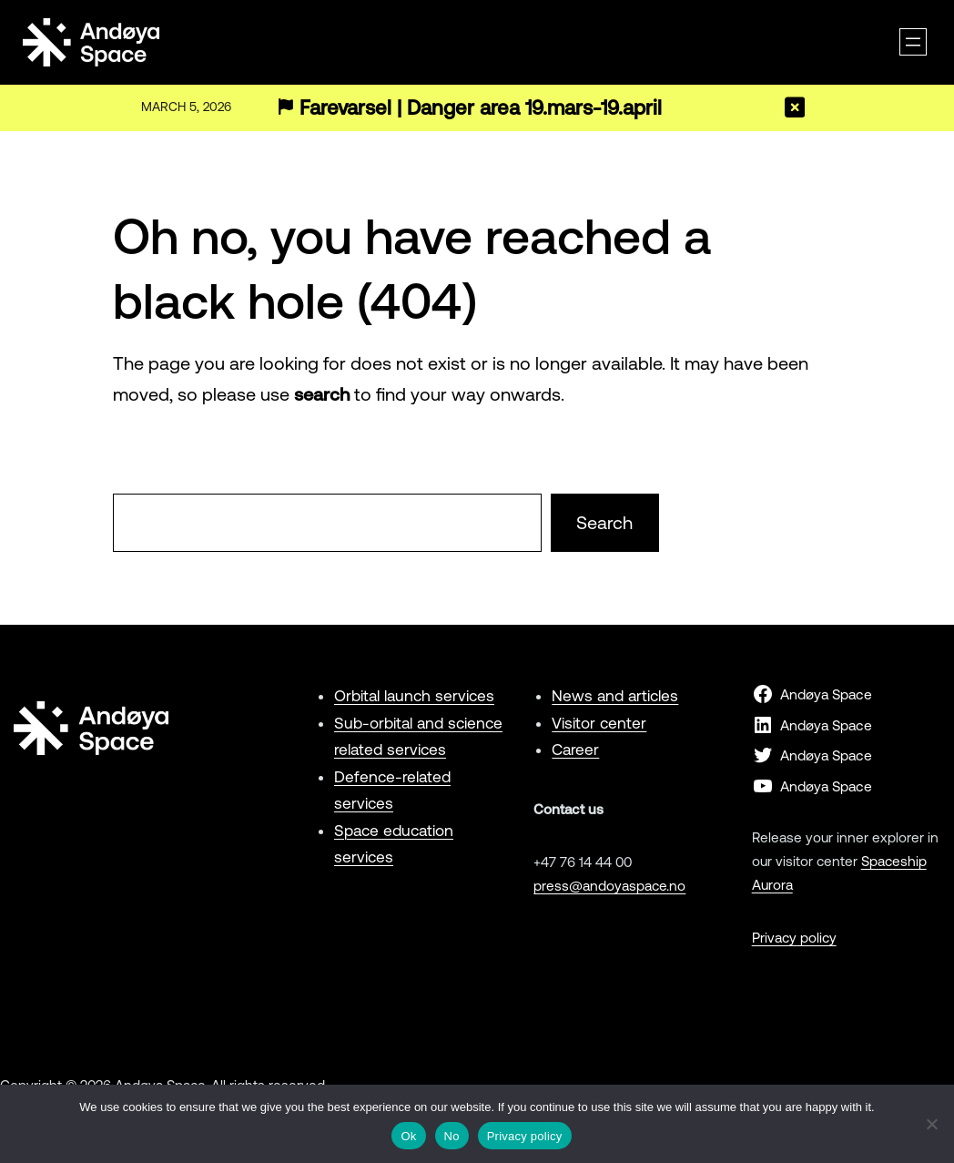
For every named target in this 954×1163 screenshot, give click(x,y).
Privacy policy (794, 937)
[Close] (794, 107)
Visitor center (599, 723)
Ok (408, 1136)
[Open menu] (913, 42)
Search (604, 522)
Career (575, 749)
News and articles (615, 696)
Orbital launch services (414, 696)
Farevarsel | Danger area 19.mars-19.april (480, 108)
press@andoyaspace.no (609, 885)
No (452, 1136)
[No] (931, 1124)
